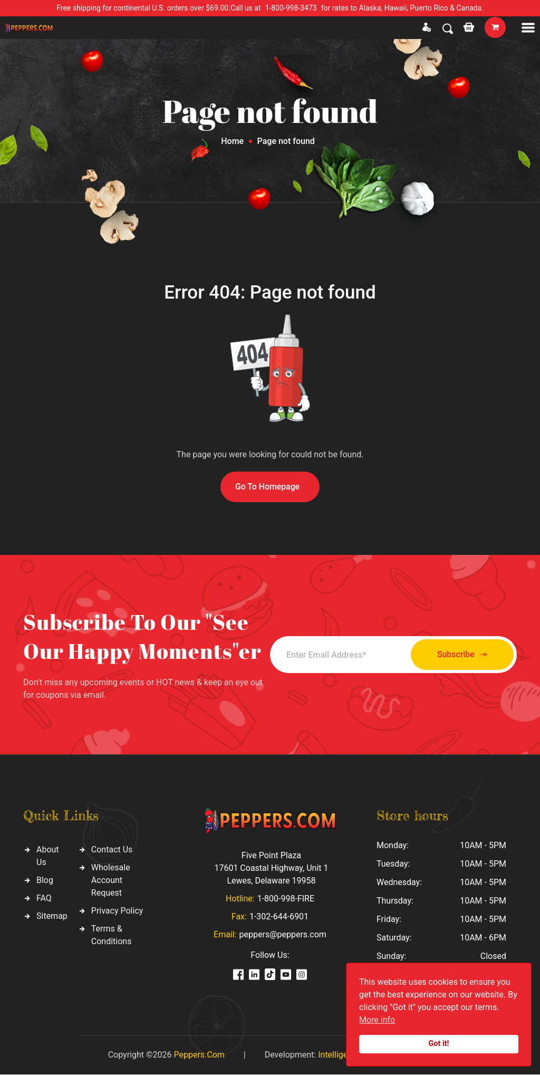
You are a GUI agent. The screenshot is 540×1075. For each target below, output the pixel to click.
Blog (44, 880)
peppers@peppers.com (282, 935)
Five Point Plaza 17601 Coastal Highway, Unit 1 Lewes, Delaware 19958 (271, 868)
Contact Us (112, 849)
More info (377, 1020)
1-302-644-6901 (278, 917)
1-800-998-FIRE (285, 899)
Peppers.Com (198, 1055)
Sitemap (52, 916)
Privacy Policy (117, 911)
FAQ (44, 898)
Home (232, 141)
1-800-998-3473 (291, 8)
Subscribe (458, 654)
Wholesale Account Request (110, 880)
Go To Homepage (267, 487)
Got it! (439, 1043)
